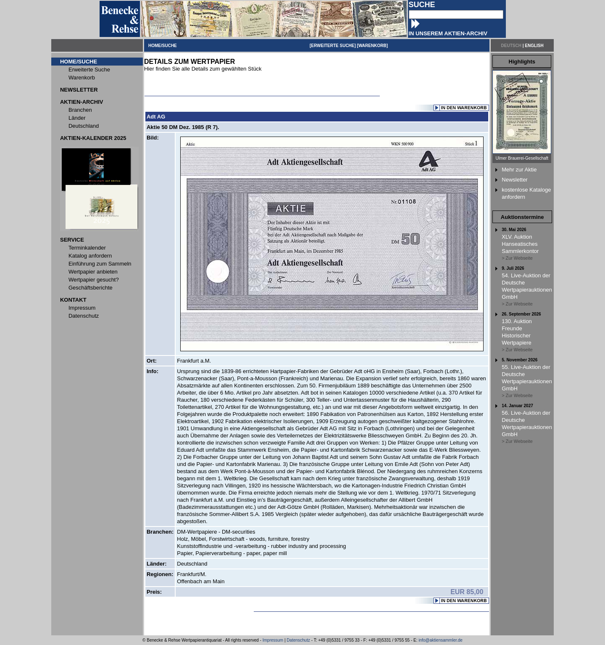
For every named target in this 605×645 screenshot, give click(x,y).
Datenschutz (298, 640)
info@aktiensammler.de (440, 640)
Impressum (273, 640)
